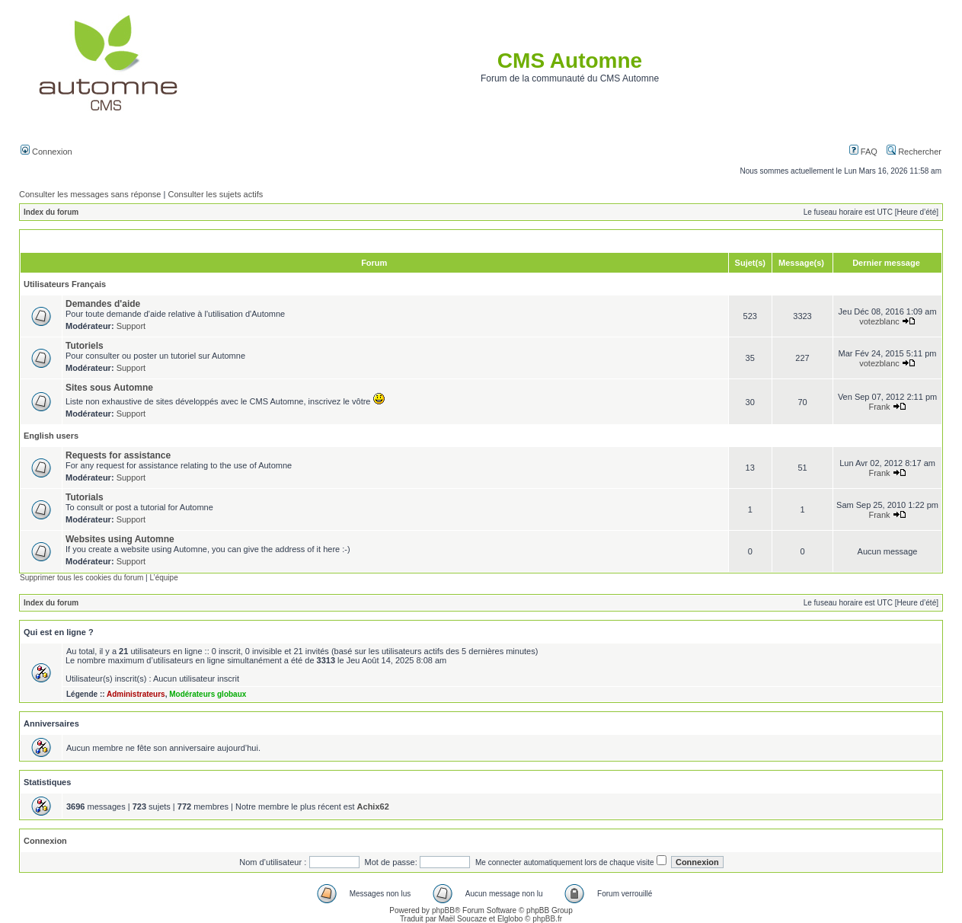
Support (131, 326)
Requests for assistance (118, 455)
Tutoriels (85, 345)
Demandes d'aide (103, 304)
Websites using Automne (120, 539)
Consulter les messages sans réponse (90, 194)
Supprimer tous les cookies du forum (81, 577)
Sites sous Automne (109, 387)
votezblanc (879, 321)
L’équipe (163, 577)
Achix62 (373, 806)
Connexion (46, 151)
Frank (879, 406)
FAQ (863, 151)
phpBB (443, 910)
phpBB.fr (547, 919)
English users (51, 435)
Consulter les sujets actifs (215, 194)
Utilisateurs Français (65, 284)
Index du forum (51, 212)
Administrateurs (136, 694)
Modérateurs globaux (207, 694)
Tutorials (85, 497)
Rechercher (914, 151)
